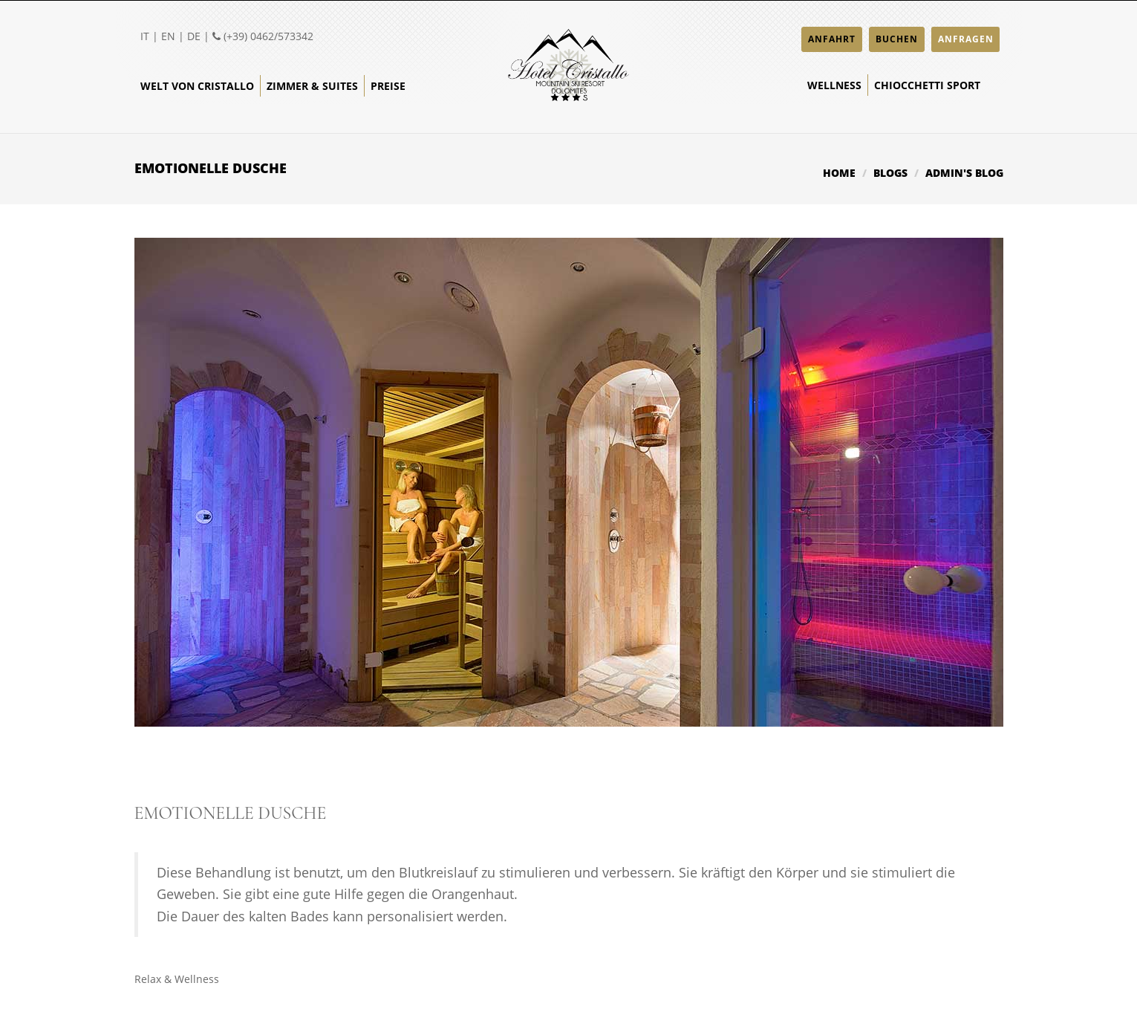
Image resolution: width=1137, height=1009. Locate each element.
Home (839, 173)
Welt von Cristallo (197, 86)
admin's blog (964, 173)
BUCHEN (897, 39)
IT (144, 36)
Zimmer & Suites (312, 86)
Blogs (890, 173)
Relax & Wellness (176, 979)
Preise (388, 86)
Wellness (834, 85)
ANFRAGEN (966, 39)
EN (168, 36)
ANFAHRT (832, 39)
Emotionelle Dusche (230, 813)
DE (194, 36)
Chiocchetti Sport (927, 85)
